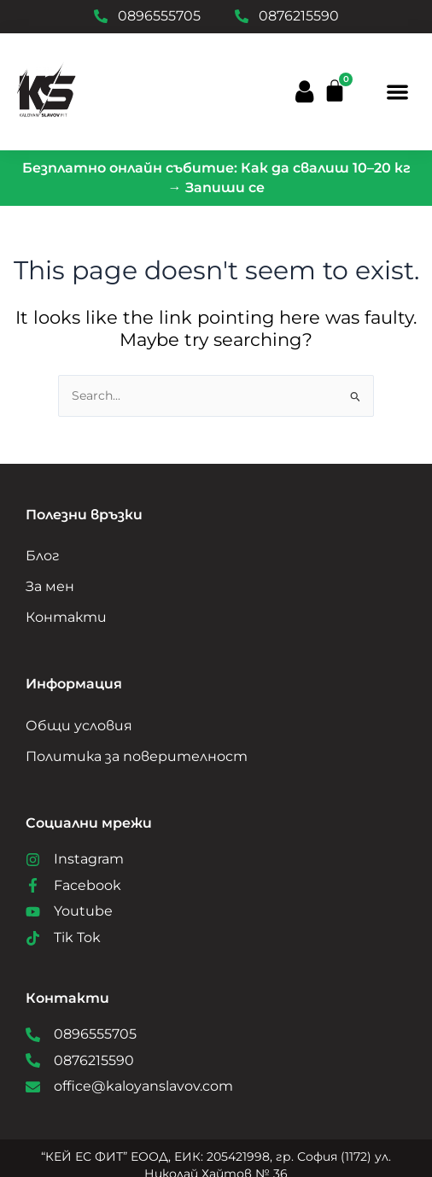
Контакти (66, 617)
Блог (43, 556)
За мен (50, 586)
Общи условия (79, 725)
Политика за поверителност (137, 756)
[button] (397, 91)
